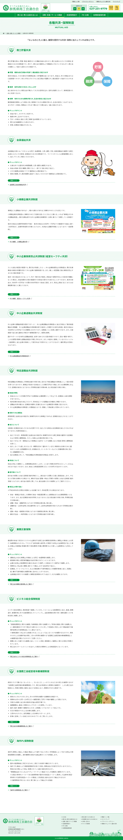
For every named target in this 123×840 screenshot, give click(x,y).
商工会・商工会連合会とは (27, 15)
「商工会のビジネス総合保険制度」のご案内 (24, 656)
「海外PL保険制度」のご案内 (19, 790)
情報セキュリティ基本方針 (103, 1)
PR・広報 (85, 15)
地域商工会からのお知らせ (89, 819)
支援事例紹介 (72, 15)
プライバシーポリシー (88, 1)
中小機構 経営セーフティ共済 (20, 298)
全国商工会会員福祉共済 (18, 184)
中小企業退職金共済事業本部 (19, 356)
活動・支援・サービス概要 (52, 15)
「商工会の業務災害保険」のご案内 (21, 584)
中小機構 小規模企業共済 (18, 242)
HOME (64, 817)
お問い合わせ (86, 821)
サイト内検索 (86, 824)
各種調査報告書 (99, 15)
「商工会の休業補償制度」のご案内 (21, 726)
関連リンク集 (75, 1)
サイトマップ (116, 1)
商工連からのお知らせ (88, 817)
